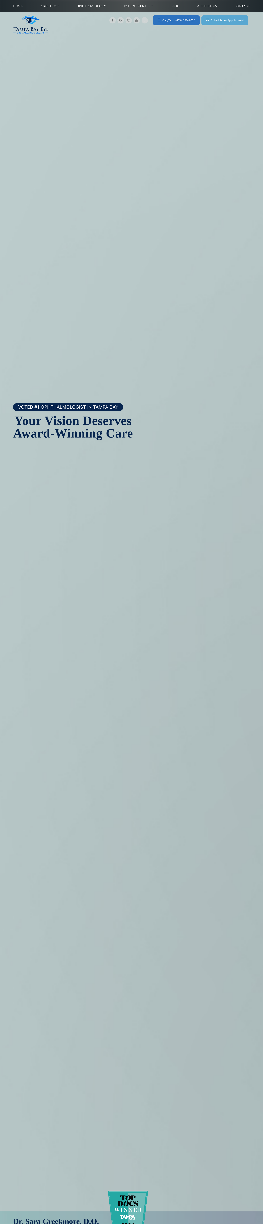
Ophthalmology (91, 6)
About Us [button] (49, 6)
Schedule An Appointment (227, 20)
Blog (175, 6)
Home (18, 6)
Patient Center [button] (138, 6)
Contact (242, 6)
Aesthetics (207, 6)
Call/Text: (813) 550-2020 (178, 20)
